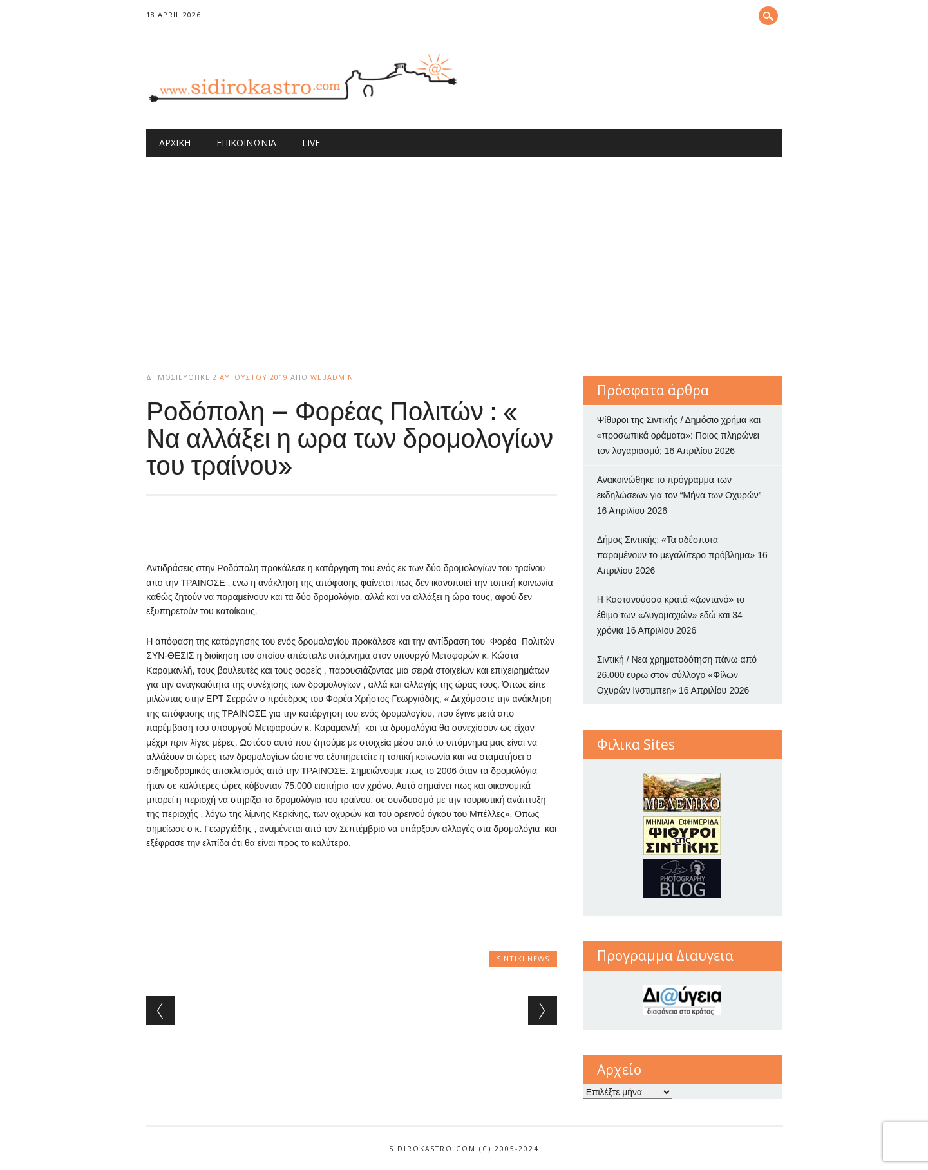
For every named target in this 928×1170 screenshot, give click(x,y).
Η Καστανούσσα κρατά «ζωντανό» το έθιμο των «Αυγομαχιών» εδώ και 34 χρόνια (670, 615)
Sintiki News (523, 958)
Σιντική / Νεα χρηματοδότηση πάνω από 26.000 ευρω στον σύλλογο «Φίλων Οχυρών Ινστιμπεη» (677, 674)
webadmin (332, 377)
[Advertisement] (464, 254)
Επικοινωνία (246, 143)
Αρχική (175, 143)
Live (311, 143)
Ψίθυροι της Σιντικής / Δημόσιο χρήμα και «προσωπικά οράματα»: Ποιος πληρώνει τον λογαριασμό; (679, 435)
